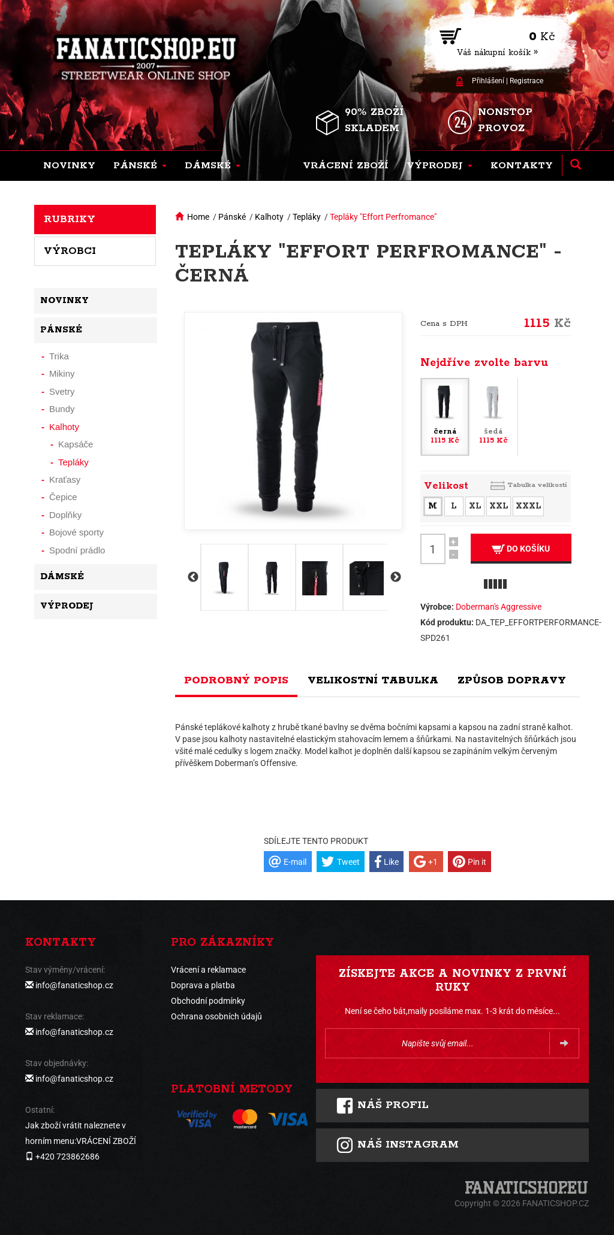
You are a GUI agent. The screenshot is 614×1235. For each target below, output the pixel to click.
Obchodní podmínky (208, 1001)
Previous (192, 577)
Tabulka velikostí (537, 484)
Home (198, 217)
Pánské (232, 217)
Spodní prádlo (77, 550)
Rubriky (69, 219)
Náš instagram (397, 1145)
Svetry (62, 391)
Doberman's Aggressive (498, 607)
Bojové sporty (76, 532)
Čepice (63, 497)
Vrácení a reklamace (208, 969)
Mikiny (62, 373)
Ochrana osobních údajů (216, 1016)
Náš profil (382, 1106)
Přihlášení (488, 81)
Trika (59, 356)
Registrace (526, 81)
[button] (140, 166)
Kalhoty (269, 217)
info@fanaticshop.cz (74, 985)
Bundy (62, 409)
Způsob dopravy (512, 680)
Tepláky (307, 217)
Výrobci (70, 251)
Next (394, 577)
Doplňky (65, 515)
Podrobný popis (236, 680)
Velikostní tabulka (373, 680)
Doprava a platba (203, 985)
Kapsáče (75, 444)
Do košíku (521, 549)
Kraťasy (64, 479)
